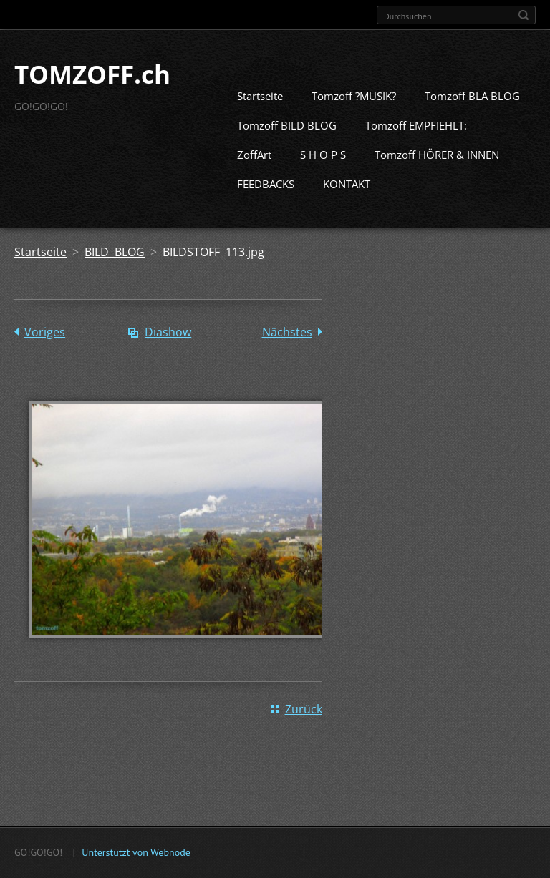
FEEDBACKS (265, 205)
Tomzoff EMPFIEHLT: (416, 147)
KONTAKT (346, 205)
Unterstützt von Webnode (136, 857)
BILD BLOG (115, 273)
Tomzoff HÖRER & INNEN (437, 176)
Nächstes (287, 353)
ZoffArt (254, 176)
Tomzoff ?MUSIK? (354, 117)
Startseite (260, 117)
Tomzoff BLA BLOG (472, 117)
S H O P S (323, 176)
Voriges (44, 353)
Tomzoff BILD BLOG (287, 147)
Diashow (168, 353)
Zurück (303, 730)
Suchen (523, 15)
